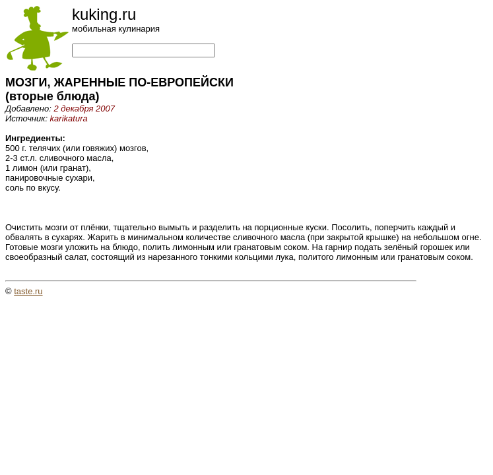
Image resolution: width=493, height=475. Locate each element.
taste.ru (28, 291)
